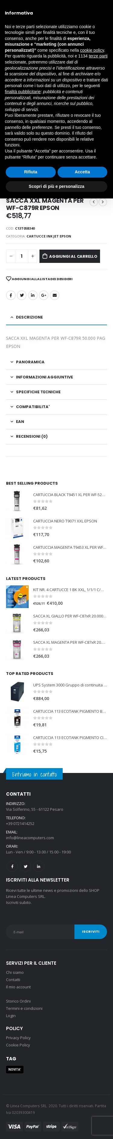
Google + (44, 295)
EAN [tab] (20, 421)
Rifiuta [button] (30, 171)
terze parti (98, 56)
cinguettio (22, 295)
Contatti (13, 979)
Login (11, 1015)
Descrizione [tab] (29, 317)
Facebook (11, 295)
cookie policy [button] (92, 50)
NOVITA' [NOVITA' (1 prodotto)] (14, 1070)
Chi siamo (15, 972)
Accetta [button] (82, 171)
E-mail (54, 295)
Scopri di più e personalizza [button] (56, 186)
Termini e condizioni (24, 1008)
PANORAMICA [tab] (30, 362)
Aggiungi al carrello (73, 256)
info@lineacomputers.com (30, 837)
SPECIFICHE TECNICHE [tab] (38, 392)
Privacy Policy (18, 1037)
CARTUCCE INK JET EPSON (49, 236)
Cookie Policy (18, 1045)
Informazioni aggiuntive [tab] (44, 377)
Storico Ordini (18, 1001)
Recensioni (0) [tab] (32, 436)
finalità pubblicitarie (23, 91)
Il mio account (18, 987)
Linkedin (38, 866)
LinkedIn (33, 295)
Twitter (25, 866)
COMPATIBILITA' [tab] (33, 407)
